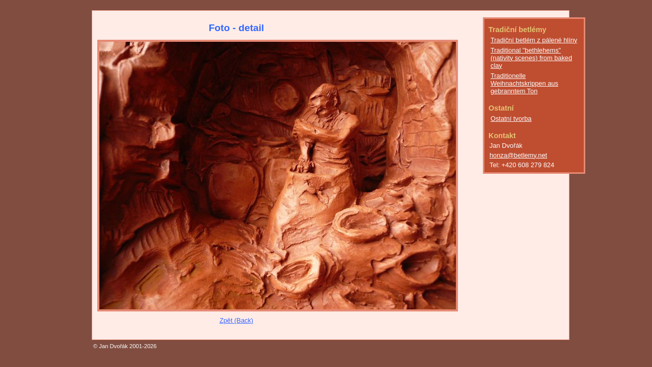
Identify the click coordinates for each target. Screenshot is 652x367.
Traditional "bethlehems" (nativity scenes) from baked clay (531, 57)
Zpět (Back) (236, 320)
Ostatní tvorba (511, 118)
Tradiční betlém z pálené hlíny (534, 40)
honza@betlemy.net (518, 155)
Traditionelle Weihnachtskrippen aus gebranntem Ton (524, 83)
